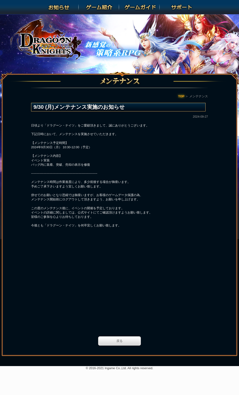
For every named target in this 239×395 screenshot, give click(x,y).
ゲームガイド (140, 7)
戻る (119, 341)
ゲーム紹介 (99, 7)
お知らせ (59, 7)
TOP (181, 96)
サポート (180, 7)
